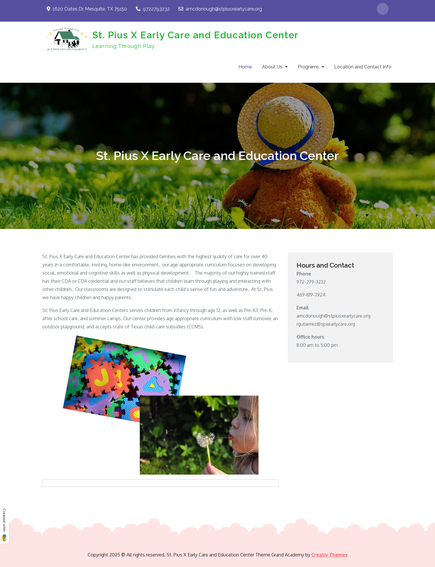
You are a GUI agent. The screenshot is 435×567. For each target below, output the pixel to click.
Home (245, 67)
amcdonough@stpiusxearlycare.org (220, 9)
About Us (272, 67)
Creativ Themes (329, 555)
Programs (308, 67)
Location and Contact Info (362, 67)
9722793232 (153, 9)
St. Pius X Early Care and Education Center (195, 35)
